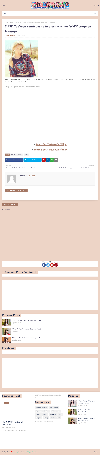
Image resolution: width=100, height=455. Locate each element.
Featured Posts (54, 407)
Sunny (60, 414)
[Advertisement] (50, 295)
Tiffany (46, 418)
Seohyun (44, 414)
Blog (16, 452)
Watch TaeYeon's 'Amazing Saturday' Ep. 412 (26, 338)
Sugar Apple (11, 35)
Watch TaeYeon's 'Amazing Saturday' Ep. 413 (26, 329)
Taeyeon (19, 154)
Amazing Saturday (41, 407)
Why (11, 23)
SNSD (13, 154)
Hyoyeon (39, 411)
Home (7, 23)
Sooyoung (53, 414)
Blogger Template (32, 452)
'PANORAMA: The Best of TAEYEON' (12, 423)
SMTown (46, 411)
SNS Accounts (56, 411)
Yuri (58, 418)
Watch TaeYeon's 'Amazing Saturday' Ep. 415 (86, 402)
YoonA (53, 418)
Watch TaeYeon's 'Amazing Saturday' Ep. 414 (26, 320)
